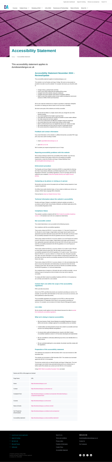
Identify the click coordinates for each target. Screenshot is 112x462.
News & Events (75, 8)
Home (13, 56)
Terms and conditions (61, 438)
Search (104, 2)
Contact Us (82, 441)
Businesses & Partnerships (60, 8)
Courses (15, 8)
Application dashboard (69, 2)
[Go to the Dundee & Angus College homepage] (6, 7)
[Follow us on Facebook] (87, 455)
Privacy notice (59, 441)
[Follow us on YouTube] (84, 455)
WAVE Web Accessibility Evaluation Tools (48, 369)
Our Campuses (83, 444)
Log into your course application (19, 435)
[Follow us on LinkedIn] (91, 455)
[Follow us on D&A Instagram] (80, 455)
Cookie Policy (59, 447)
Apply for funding (81, 2)
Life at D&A (48, 8)
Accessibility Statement (62, 450)
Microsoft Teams (15, 444)
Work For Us (59, 435)
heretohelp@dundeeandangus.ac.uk (88, 438)
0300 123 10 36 (83, 435)
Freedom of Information (62, 444)
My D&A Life (14, 441)
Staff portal (13, 447)
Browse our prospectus (93, 2)
